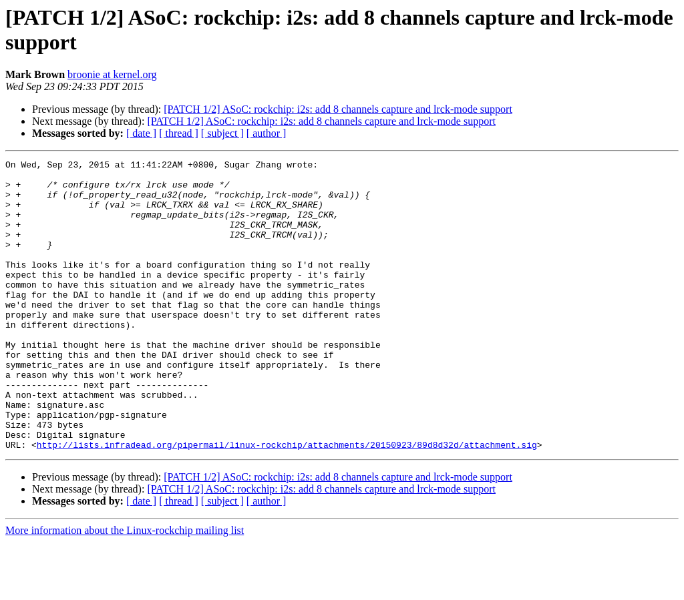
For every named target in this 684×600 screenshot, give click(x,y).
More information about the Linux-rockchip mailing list (124, 588)
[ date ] (141, 133)
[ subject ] (222, 133)
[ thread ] (178, 133)
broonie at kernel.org (111, 74)
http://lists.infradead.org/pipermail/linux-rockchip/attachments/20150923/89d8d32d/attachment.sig (287, 503)
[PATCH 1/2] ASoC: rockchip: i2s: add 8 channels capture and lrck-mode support (338, 109)
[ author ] (266, 133)
